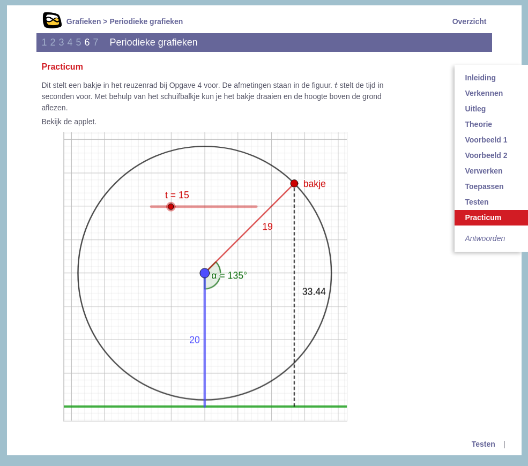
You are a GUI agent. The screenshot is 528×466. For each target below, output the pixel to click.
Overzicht (469, 21)
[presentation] (336, 84)
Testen (483, 444)
